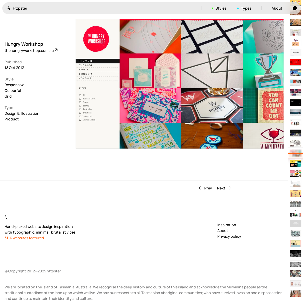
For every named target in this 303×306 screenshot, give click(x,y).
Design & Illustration (22, 113)
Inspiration (226, 224)
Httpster (17, 8)
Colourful (13, 90)
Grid (8, 96)
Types (246, 8)
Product (12, 119)
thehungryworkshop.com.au (31, 50)
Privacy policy (229, 236)
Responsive (14, 84)
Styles (221, 8)
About (277, 8)
